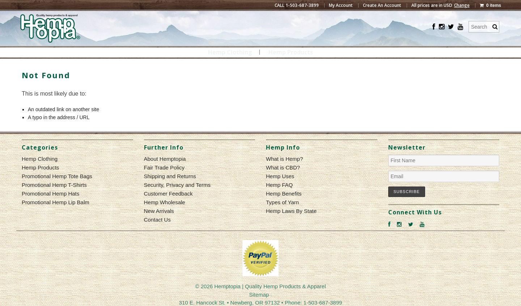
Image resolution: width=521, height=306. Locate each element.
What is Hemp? (284, 159)
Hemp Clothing (230, 52)
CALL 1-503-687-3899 (297, 5)
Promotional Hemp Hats (50, 193)
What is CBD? (283, 167)
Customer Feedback (168, 193)
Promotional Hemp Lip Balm (55, 202)
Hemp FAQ (279, 185)
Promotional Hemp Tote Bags (57, 176)
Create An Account (382, 5)
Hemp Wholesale (164, 202)
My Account (341, 5)
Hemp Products (290, 52)
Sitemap (259, 295)
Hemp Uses (280, 176)
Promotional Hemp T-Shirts (54, 185)
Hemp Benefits (283, 193)
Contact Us (157, 220)
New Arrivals (159, 211)
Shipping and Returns (170, 176)
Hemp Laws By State (291, 211)
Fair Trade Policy (164, 167)
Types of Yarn (282, 202)
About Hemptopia (165, 159)
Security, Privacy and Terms (177, 185)
